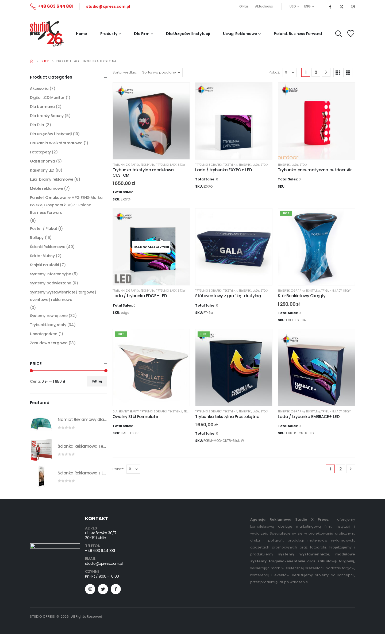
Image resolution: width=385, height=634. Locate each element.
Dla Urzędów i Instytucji (188, 33)
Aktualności (264, 6)
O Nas (244, 6)
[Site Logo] (47, 34)
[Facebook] (330, 6)
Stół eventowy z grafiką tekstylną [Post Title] (228, 296)
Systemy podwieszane (50, 283)
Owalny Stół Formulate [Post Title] (135, 416)
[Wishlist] (351, 33)
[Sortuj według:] (161, 72)
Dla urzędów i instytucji (51, 134)
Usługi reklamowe (240, 33)
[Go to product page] (41, 423)
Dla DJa (37, 124)
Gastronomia (42, 161)
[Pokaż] (290, 72)
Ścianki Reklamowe (47, 246)
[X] (341, 6)
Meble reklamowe (46, 188)
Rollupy (37, 237)
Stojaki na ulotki (44, 265)
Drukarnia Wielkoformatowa (56, 143)
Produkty (108, 33)
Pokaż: (274, 72)
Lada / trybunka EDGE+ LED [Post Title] (140, 296)
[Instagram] (353, 6)
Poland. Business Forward (298, 33)
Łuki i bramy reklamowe (51, 179)
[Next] (326, 72)
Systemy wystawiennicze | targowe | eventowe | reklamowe (63, 295)
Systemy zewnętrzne (48, 315)
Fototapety (40, 152)
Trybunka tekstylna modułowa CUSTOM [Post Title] (143, 172)
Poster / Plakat (43, 228)
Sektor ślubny (42, 255)
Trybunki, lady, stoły (170, 165)
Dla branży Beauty (126, 411)
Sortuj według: (125, 72)
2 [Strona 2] (316, 72)
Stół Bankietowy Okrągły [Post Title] (301, 296)
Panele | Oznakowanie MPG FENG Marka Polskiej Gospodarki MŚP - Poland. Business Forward (66, 205)
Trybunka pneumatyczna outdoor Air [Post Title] (315, 170)
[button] (339, 33)
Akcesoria (39, 88)
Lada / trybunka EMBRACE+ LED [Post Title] (309, 416)
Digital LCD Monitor (47, 97)
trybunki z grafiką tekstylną (134, 165)
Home (81, 33)
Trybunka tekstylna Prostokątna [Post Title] (227, 416)
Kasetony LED (42, 170)
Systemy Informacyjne (50, 274)
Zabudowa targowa (48, 343)
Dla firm (141, 33)
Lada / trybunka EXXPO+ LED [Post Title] (223, 170)
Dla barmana (42, 106)
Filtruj (97, 381)
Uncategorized (43, 334)
